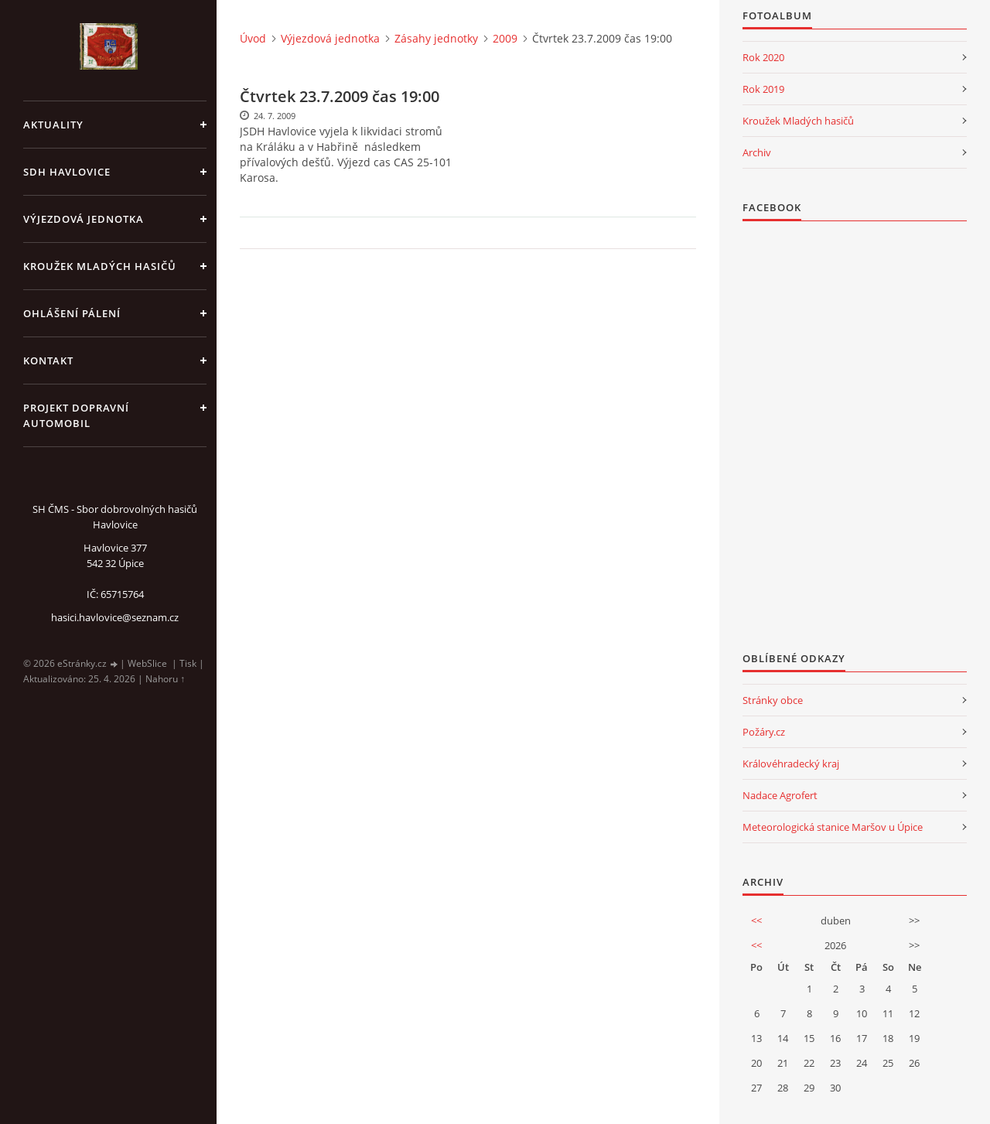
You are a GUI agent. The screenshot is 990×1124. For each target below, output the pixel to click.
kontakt (48, 360)
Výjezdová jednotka (83, 219)
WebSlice (147, 663)
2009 (505, 38)
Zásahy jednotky (436, 38)
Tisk (187, 663)
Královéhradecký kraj (790, 763)
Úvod (253, 38)
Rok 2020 (763, 57)
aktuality (53, 125)
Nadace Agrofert (780, 795)
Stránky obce (772, 700)
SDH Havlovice (67, 172)
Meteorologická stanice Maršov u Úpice (832, 827)
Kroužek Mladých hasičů (798, 121)
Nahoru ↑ (165, 678)
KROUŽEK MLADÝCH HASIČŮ (99, 266)
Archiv (756, 152)
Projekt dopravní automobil (76, 415)
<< (756, 921)
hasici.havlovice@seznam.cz (115, 617)
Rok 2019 (763, 89)
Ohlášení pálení (72, 313)
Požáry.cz (763, 732)
